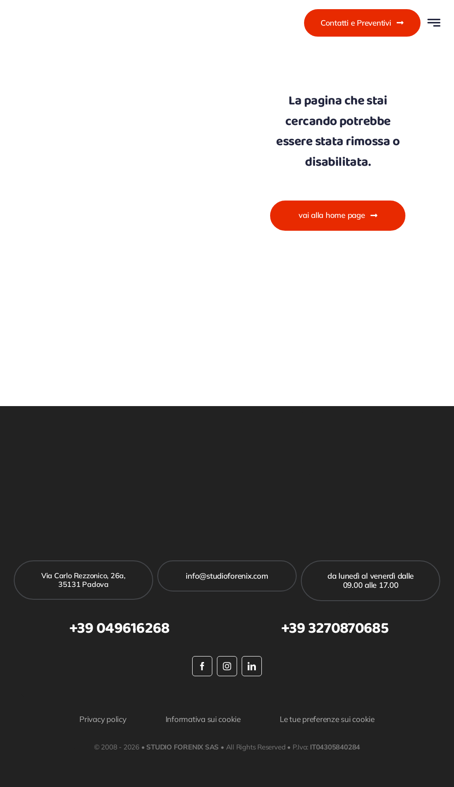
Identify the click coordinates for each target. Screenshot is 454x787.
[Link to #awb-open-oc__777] (433, 23)
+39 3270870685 (334, 628)
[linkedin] (252, 666)
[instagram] (227, 666)
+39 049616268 (119, 628)
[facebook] (202, 666)
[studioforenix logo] (61, 11)
